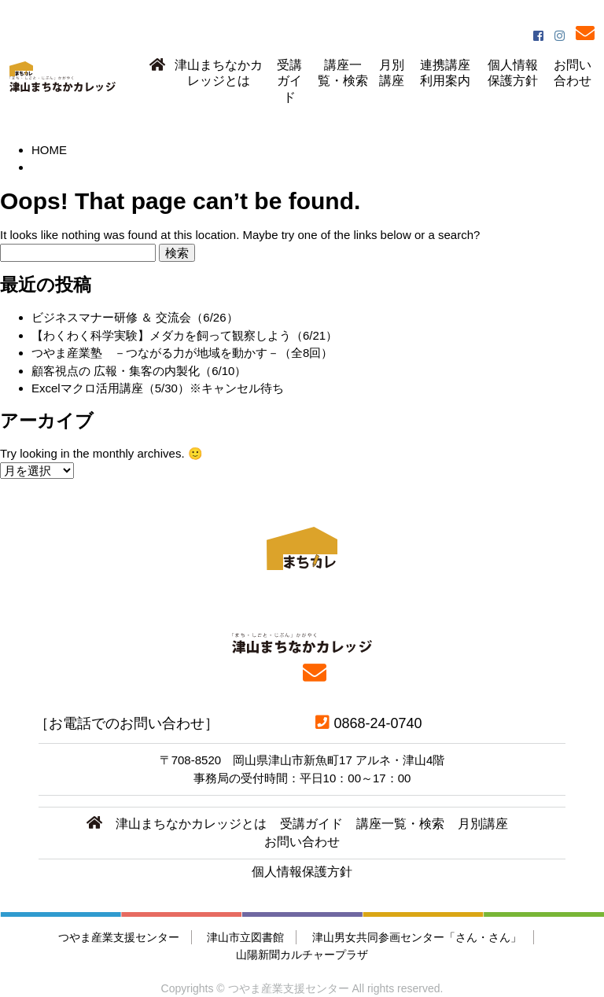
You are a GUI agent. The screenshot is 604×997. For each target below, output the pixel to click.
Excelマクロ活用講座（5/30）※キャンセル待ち (157, 388)
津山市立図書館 (245, 937)
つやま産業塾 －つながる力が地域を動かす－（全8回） (182, 352)
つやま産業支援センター (118, 937)
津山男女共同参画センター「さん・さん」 (416, 937)
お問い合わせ (572, 73)
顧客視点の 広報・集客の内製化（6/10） (138, 370)
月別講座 (391, 73)
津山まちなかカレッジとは (219, 73)
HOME (49, 149)
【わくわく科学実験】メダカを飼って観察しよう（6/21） (184, 335)
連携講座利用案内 (445, 73)
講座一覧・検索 (343, 73)
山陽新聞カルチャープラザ (302, 954)
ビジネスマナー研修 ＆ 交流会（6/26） (134, 317)
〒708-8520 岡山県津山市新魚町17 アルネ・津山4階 (302, 760)
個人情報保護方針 (513, 73)
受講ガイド (289, 81)
